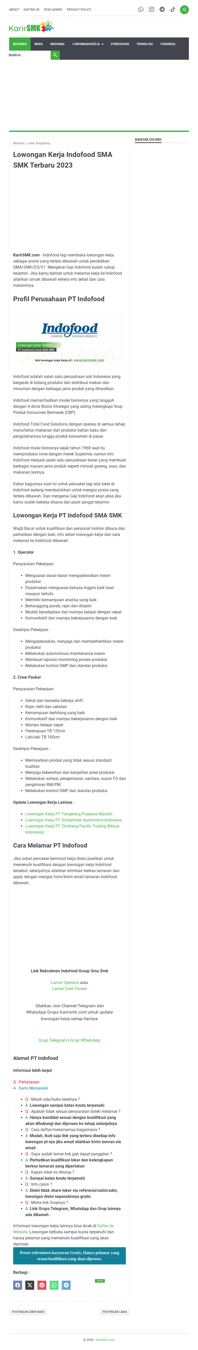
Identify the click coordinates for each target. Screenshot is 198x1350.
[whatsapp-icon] (141, 10)
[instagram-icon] (151, 10)
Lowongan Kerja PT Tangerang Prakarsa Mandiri (68, 814)
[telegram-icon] (162, 10)
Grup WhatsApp (85, 1040)
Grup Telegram (53, 1040)
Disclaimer (53, 9)
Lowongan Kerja (86, 44)
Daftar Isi (31, 9)
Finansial (168, 44)
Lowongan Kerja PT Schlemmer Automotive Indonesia (73, 820)
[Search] (28, 55)
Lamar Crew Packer (69, 988)
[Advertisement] (99, 95)
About (14, 9)
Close (100, 1280)
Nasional (57, 44)
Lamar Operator (65, 982)
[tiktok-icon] (172, 10)
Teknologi (144, 44)
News (38, 44)
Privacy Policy (79, 9)
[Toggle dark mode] (184, 9)
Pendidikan (120, 44)
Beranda (20, 44)
